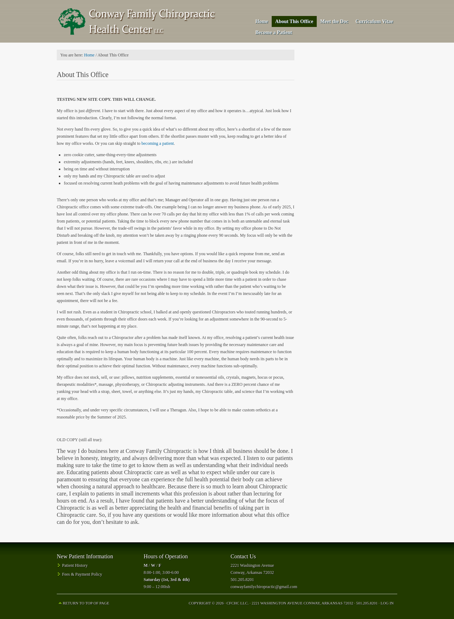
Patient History (75, 565)
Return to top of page (86, 603)
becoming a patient (158, 143)
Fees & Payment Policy (82, 574)
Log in (387, 603)
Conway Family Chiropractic (136, 21)
